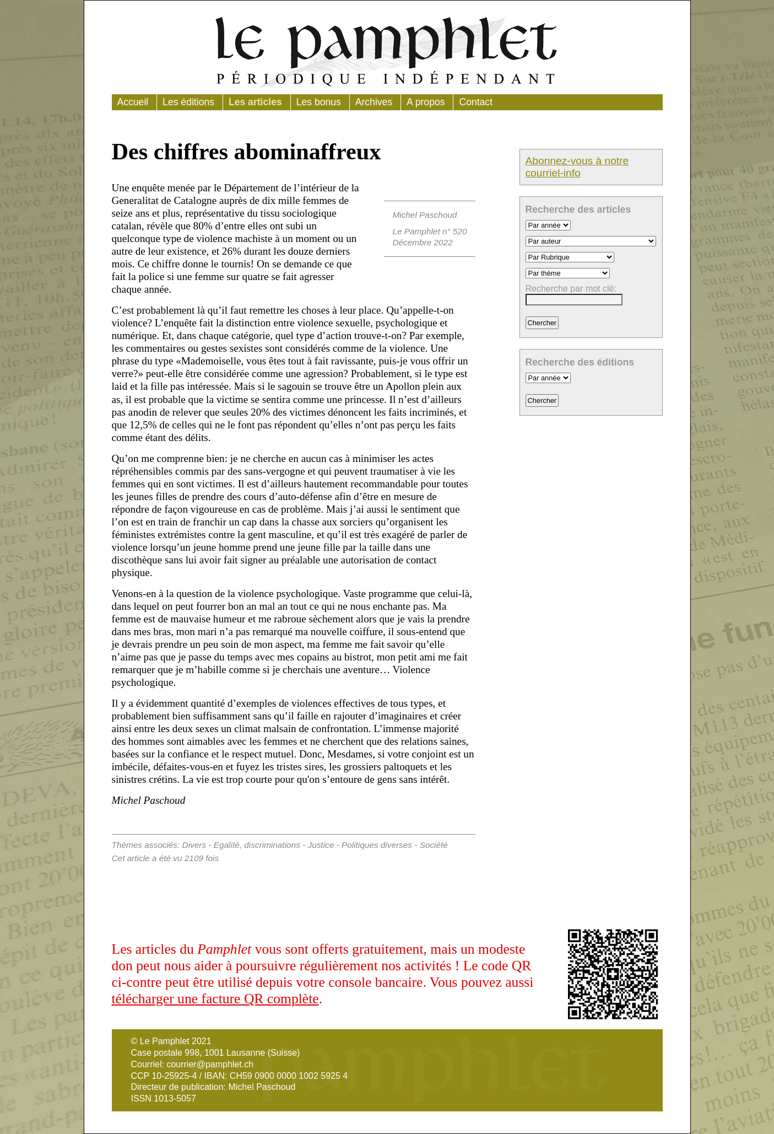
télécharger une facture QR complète (215, 999)
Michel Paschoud (424, 214)
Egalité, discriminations (257, 845)
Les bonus (318, 102)
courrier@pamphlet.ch (209, 1064)
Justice (320, 845)
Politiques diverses (377, 845)
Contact (475, 102)
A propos (426, 102)
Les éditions (188, 102)
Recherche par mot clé (570, 288)
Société (434, 845)
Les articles (255, 102)
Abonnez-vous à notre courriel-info (577, 167)
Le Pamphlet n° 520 (429, 231)
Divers (194, 845)
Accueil (133, 102)
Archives (373, 102)
